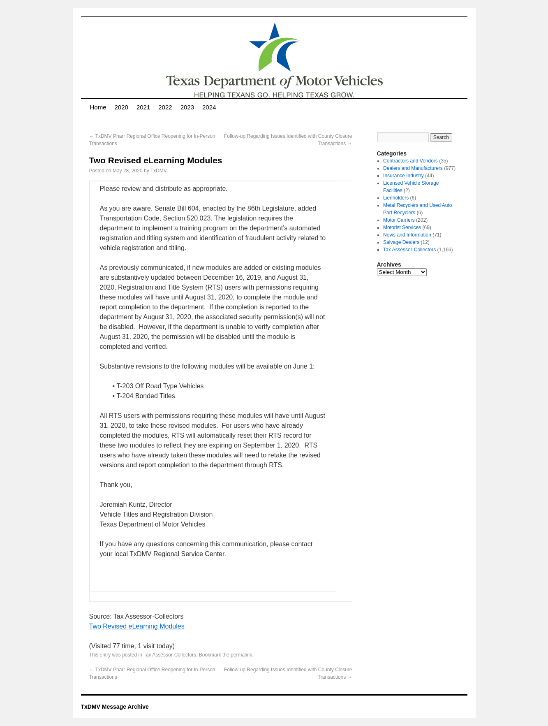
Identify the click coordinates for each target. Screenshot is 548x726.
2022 (165, 107)
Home (98, 107)
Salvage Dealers (401, 242)
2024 (209, 107)
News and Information (407, 235)
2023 (187, 107)
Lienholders (396, 198)
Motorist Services (402, 227)
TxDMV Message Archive (115, 706)
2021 (143, 107)
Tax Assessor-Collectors (169, 655)
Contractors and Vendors (410, 161)
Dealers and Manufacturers (413, 168)
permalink (241, 655)
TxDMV (158, 171)
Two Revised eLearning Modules (137, 626)
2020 (121, 107)
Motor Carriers (399, 220)
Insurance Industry (403, 176)
